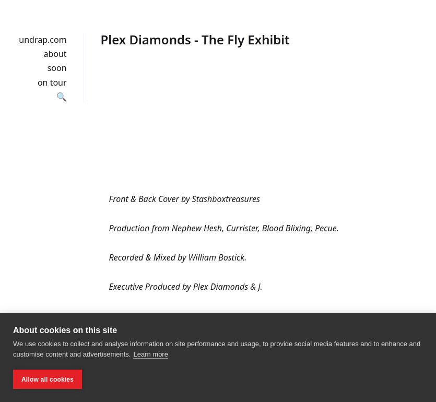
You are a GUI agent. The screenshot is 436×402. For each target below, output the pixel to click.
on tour (52, 82)
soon (57, 68)
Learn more (150, 354)
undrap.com (42, 39)
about (54, 54)
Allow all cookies (47, 379)
